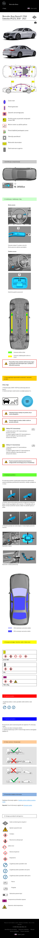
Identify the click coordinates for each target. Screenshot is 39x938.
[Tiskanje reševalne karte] (35, 23)
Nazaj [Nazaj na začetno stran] (4, 8)
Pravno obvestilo (25, 931)
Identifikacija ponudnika (11, 929)
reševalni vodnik (27, 805)
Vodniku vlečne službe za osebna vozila (18, 801)
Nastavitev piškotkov (24, 929)
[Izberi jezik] (32, 8)
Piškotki (32, 929)
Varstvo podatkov (14, 931)
